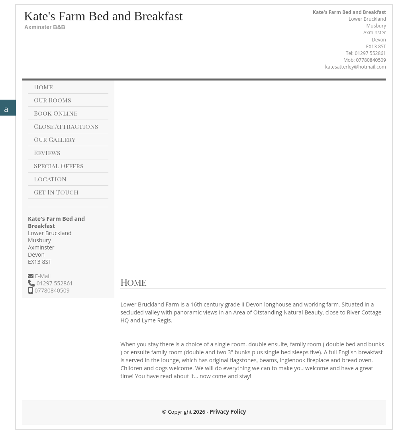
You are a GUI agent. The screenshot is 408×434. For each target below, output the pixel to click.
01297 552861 (370, 53)
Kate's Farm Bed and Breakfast (103, 16)
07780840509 (371, 60)
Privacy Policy (228, 411)
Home (43, 86)
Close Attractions (66, 126)
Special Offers (58, 165)
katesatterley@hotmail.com (355, 66)
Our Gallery (54, 139)
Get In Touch (56, 192)
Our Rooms (52, 100)
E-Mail (42, 276)
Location (50, 179)
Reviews (47, 152)
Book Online (55, 113)
